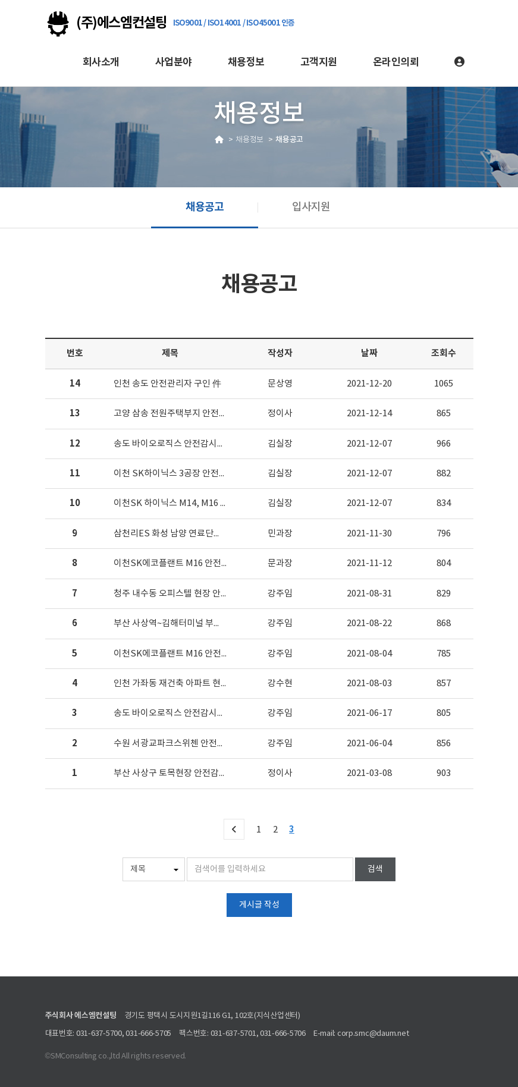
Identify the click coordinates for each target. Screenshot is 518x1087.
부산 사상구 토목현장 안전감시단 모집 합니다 (197, 773)
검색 (375, 869)
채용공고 (205, 206)
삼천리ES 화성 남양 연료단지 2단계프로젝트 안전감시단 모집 (227, 534)
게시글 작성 (259, 905)
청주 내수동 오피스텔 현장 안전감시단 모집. (194, 594)
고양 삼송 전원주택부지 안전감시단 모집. (189, 414)
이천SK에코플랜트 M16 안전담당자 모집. (190, 563)
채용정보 (246, 62)
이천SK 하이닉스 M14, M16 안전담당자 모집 (197, 503)
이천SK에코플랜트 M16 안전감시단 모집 (189, 654)
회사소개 (101, 62)
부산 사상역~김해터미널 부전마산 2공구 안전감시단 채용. (219, 623)
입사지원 (311, 207)
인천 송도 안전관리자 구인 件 (167, 384)
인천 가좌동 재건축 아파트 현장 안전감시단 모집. (203, 683)
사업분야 (173, 62)
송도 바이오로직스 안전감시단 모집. (180, 444)
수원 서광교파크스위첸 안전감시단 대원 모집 (196, 744)
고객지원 (318, 62)
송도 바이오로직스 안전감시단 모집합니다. (192, 713)
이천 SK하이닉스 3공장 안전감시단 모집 (188, 474)
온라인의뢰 (396, 62)
